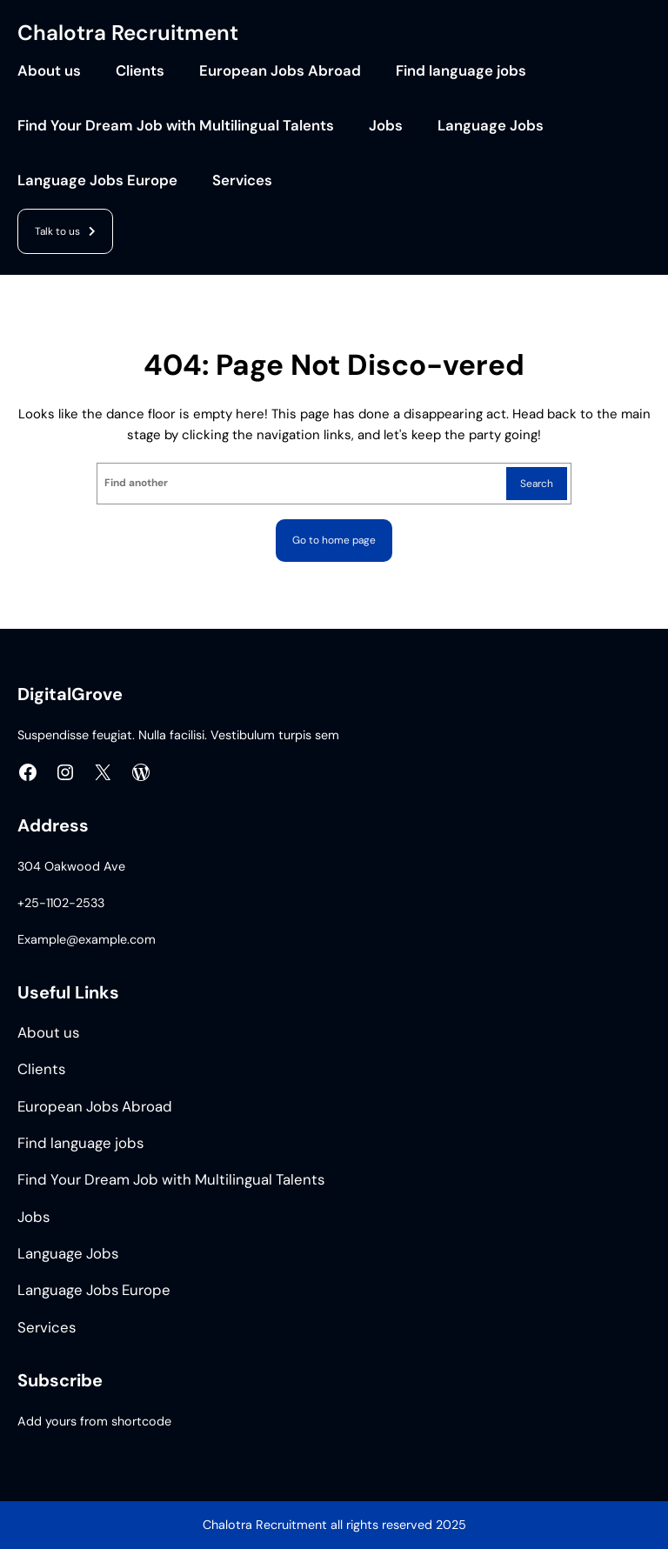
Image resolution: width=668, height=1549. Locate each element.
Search (536, 484)
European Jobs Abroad (280, 71)
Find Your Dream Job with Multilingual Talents (175, 126)
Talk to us (57, 231)
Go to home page (334, 540)
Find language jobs (461, 71)
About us (49, 71)
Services (242, 180)
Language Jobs (491, 126)
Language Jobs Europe (97, 180)
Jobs (386, 126)
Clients (140, 71)
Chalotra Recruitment (127, 33)
